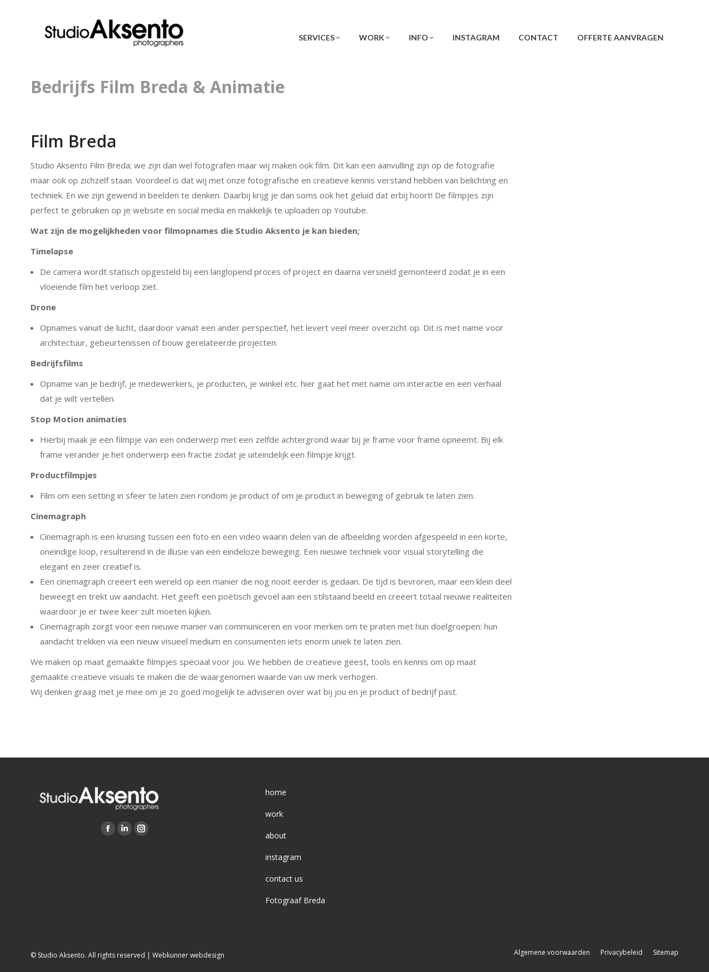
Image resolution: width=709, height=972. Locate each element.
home (275, 792)
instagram (283, 857)
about (275, 835)
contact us (284, 878)
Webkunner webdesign (188, 955)
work (274, 814)
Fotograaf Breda (295, 900)
